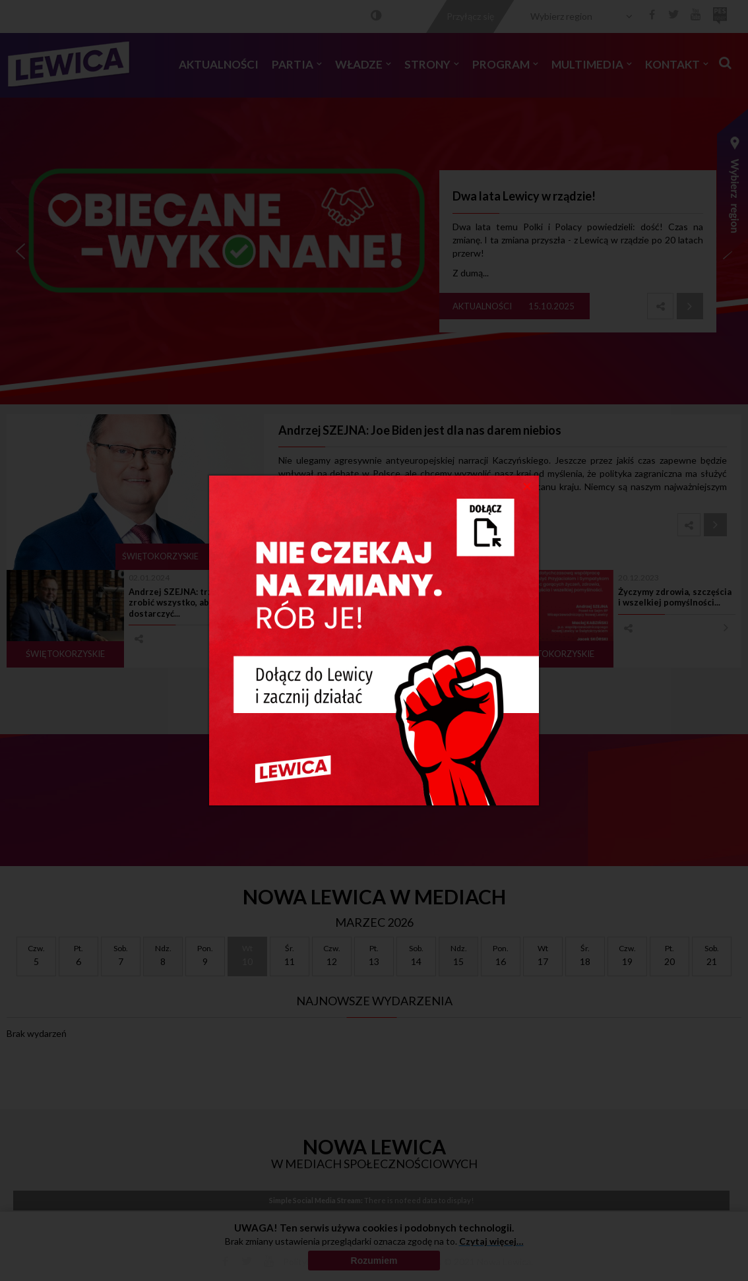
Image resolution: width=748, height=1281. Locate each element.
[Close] (527, 485)
